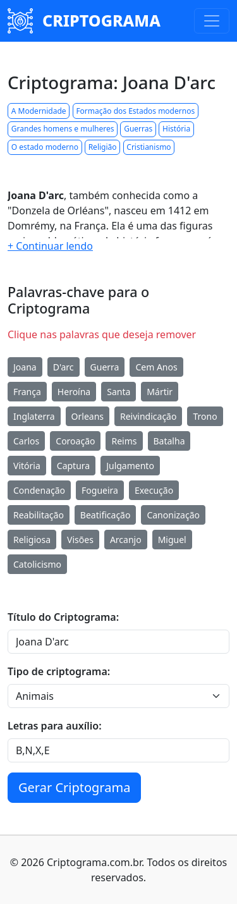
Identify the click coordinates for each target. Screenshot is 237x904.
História (176, 128)
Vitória (26, 466)
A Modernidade (38, 111)
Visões (80, 540)
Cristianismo (148, 147)
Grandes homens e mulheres (62, 128)
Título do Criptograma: (63, 617)
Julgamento (130, 466)
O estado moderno (44, 147)
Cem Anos (156, 367)
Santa (118, 392)
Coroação (75, 441)
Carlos (26, 441)
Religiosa (32, 540)
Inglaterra (34, 416)
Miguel (172, 540)
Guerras (138, 128)
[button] (50, 246)
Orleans (87, 416)
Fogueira (100, 490)
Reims (124, 441)
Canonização (173, 515)
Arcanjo (126, 540)
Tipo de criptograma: (59, 671)
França (27, 392)
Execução (154, 490)
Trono (205, 416)
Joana (25, 367)
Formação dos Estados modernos (135, 111)
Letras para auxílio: (55, 726)
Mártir (160, 392)
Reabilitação (38, 515)
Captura (73, 466)
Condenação (39, 490)
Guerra (104, 367)
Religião (102, 147)
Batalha (169, 441)
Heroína (74, 392)
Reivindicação (148, 416)
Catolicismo (37, 564)
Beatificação (105, 515)
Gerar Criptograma (74, 787)
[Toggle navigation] (211, 21)
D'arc (63, 367)
